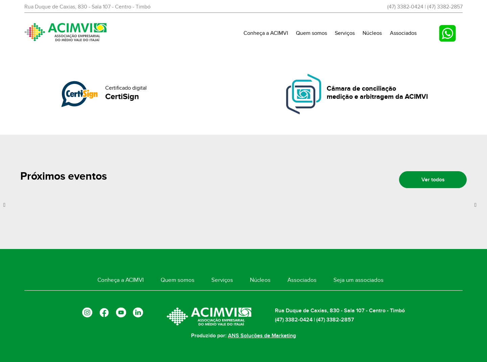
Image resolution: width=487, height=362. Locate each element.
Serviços (345, 33)
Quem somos (311, 33)
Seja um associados (358, 280)
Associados (403, 33)
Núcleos (372, 33)
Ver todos (433, 179)
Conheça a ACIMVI (266, 33)
